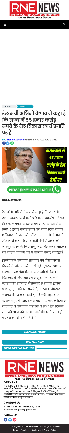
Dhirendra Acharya (14, 139)
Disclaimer (36, 430)
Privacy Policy (50, 430)
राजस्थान (23, 106)
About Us (10, 382)
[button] (5, 24)
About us (25, 430)
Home (8, 106)
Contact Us (12, 403)
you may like (34, 342)
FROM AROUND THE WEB (18, 348)
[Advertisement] (34, 68)
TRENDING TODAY (34, 331)
